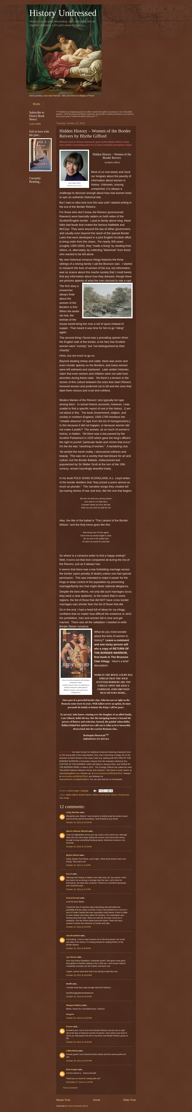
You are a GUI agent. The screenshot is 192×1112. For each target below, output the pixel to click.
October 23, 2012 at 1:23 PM (78, 865)
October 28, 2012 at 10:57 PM (79, 1061)
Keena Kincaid (73, 898)
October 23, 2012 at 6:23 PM (78, 927)
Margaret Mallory (74, 1005)
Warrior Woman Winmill (77, 831)
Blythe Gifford (72, 795)
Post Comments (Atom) (78, 1106)
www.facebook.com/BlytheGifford (108, 773)
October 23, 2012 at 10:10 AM (79, 822)
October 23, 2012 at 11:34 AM (79, 846)
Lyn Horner (71, 957)
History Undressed (62, 13)
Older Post (129, 1099)
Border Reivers (85, 795)
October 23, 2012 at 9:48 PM (78, 948)
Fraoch (69, 1026)
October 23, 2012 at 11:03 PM (79, 1018)
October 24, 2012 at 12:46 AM (79, 1042)
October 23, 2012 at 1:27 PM (78, 889)
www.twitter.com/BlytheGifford (75, 776)
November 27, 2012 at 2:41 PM (79, 1082)
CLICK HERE (35, 124)
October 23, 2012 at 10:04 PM (79, 975)
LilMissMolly (72, 1051)
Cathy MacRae (72, 812)
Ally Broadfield (73, 935)
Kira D (69, 874)
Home (36, 104)
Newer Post (63, 1099)
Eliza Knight (71, 1069)
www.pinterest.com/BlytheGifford (74, 779)
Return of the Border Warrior (105, 795)
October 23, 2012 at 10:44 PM (79, 996)
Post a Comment (70, 1088)
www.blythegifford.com (69, 773)
